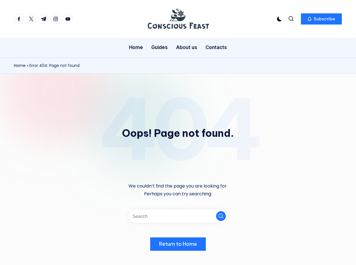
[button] (321, 19)
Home (20, 65)
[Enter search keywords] (178, 216)
